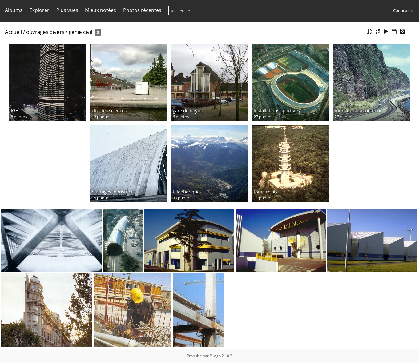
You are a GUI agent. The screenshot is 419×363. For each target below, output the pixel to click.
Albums (13, 10)
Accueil (13, 31)
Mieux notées (100, 10)
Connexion (403, 10)
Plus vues (67, 10)
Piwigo (215, 355)
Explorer (39, 10)
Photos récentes (142, 10)
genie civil (80, 31)
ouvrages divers (45, 31)
